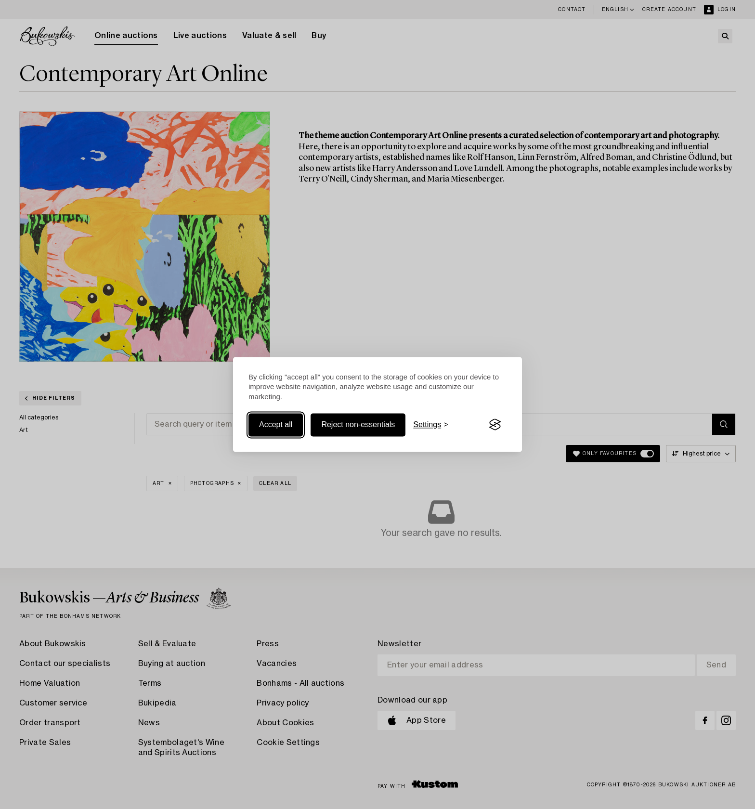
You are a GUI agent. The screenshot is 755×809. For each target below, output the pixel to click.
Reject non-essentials (358, 424)
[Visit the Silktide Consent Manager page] (495, 424)
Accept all (275, 424)
